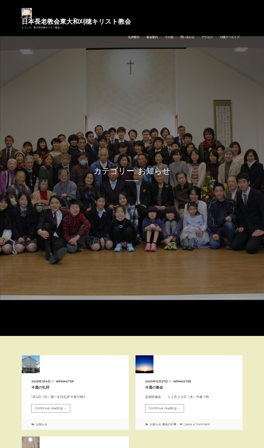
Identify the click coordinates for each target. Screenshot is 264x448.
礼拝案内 (133, 37)
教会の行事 (169, 424)
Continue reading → (51, 409)
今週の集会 (154, 387)
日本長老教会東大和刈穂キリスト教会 (76, 21)
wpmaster (65, 381)
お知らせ (41, 424)
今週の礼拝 (40, 387)
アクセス (207, 37)
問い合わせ (187, 37)
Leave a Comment (197, 424)
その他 (169, 37)
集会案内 (152, 37)
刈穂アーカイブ (229, 37)
